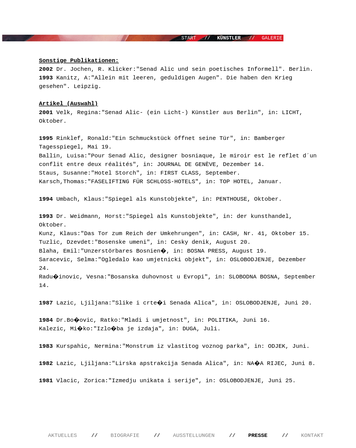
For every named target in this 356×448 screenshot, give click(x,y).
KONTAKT (312, 435)
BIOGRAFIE (126, 435)
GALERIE (272, 38)
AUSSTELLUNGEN (195, 435)
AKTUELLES (64, 435)
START (190, 38)
